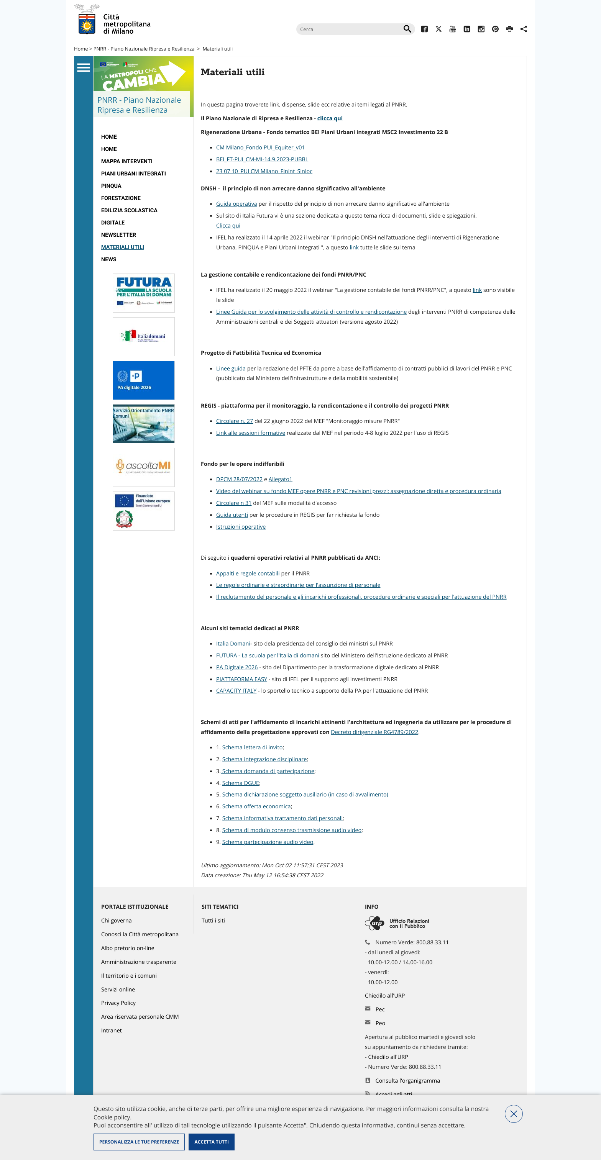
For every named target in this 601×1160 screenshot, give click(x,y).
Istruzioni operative (241, 527)
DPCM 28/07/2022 (239, 479)
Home (81, 48)
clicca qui (330, 118)
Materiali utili (122, 247)
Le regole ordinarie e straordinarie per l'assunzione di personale (298, 585)
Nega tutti (514, 1114)
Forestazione (121, 198)
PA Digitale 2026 (237, 667)
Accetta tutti (211, 1142)
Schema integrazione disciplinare (264, 759)
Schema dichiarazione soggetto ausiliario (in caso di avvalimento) (305, 794)
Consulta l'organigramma (408, 1081)
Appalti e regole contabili (248, 573)
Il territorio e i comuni (129, 976)
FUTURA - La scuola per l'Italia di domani (267, 655)
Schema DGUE (240, 783)
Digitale (113, 223)
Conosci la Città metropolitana (140, 934)
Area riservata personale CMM (140, 1017)
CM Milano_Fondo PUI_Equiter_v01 (260, 147)
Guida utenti (232, 515)
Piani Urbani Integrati (133, 173)
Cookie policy (112, 1117)
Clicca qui (228, 225)
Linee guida (231, 368)
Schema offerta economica (256, 806)
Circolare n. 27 (234, 421)
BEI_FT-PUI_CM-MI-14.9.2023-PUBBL (262, 159)
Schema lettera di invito (252, 747)
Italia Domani (233, 643)
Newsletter (118, 235)
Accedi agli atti (394, 1094)
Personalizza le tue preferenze (139, 1142)
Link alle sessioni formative (250, 433)
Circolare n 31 (233, 503)
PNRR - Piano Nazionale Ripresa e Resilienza (144, 48)
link (354, 247)
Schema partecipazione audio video (268, 842)
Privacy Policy (118, 1003)
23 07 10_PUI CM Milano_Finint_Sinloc (264, 171)
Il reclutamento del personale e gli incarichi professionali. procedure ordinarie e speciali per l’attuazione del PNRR (361, 597)
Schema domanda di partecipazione (267, 771)
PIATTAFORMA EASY (241, 679)
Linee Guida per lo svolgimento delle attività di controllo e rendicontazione (311, 312)
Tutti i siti (213, 920)
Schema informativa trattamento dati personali (282, 818)
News (109, 259)
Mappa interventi (127, 161)
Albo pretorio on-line (127, 948)
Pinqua (111, 186)
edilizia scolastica (129, 210)
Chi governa (116, 920)
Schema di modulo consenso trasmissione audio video (291, 830)
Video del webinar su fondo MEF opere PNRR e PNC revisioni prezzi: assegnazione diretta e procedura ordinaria (358, 491)
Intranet (111, 1030)
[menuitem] (143, 137)
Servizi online (118, 989)
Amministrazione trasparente (138, 962)
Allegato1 (280, 479)
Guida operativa (236, 204)
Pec (380, 1009)
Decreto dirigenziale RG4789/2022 (374, 732)
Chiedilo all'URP (385, 995)
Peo (380, 1023)
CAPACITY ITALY (236, 691)
